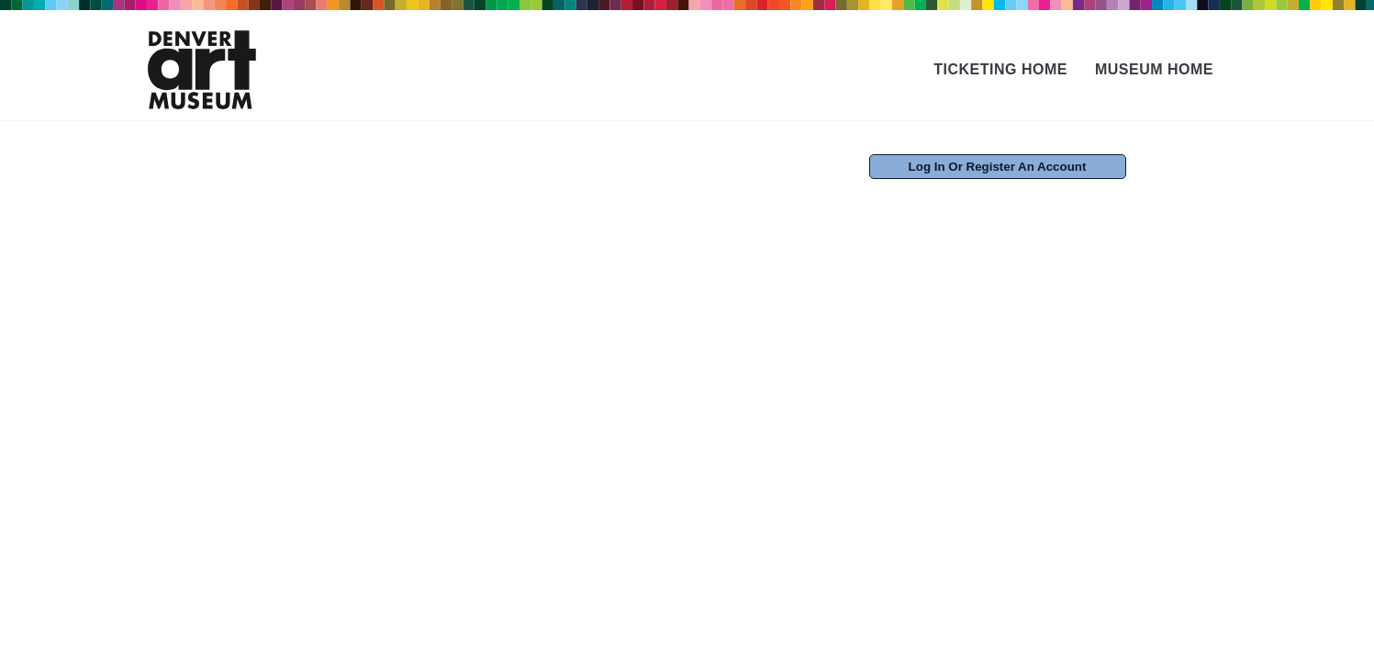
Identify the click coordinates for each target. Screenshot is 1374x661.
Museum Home (1154, 69)
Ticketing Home (1000, 69)
